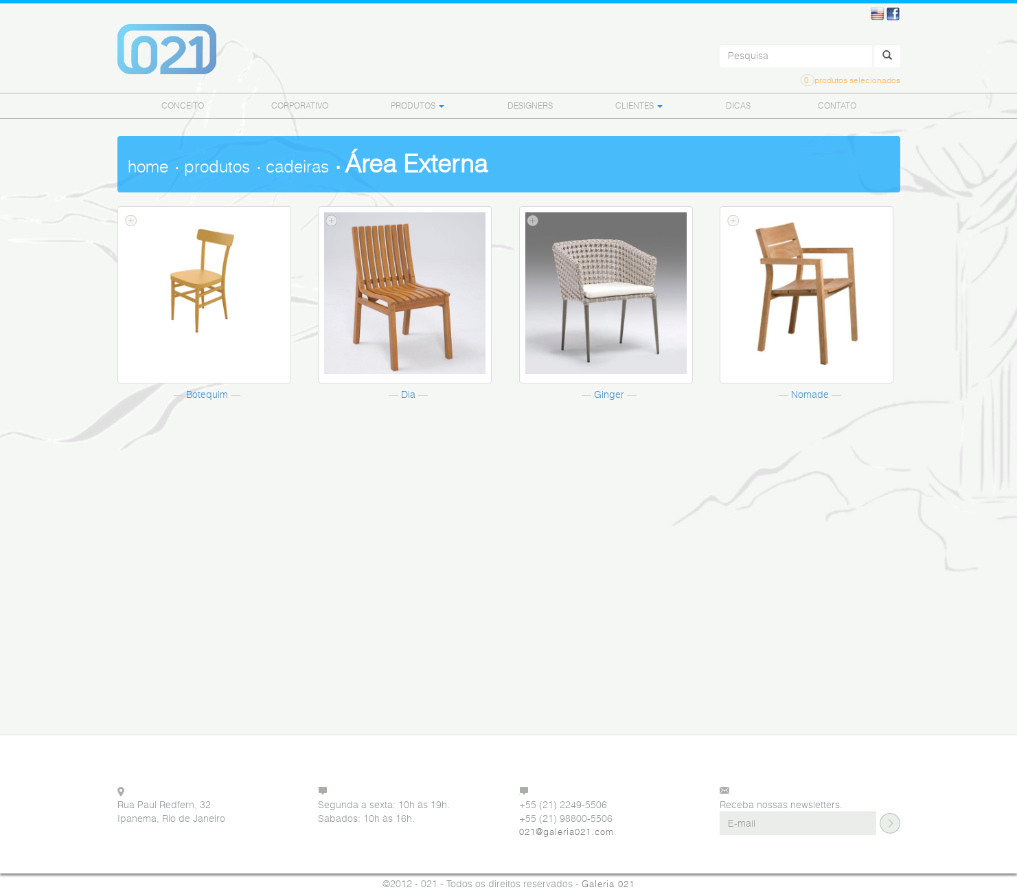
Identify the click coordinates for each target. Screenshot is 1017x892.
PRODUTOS (417, 105)
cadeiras (297, 167)
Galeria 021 (608, 884)
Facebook (893, 14)
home (148, 167)
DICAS (738, 105)
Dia (408, 394)
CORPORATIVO (299, 105)
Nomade (810, 394)
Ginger (609, 394)
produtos (217, 167)
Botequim (207, 394)
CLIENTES (639, 105)
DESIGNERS (530, 105)
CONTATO (837, 105)
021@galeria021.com (566, 832)
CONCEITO (182, 105)
